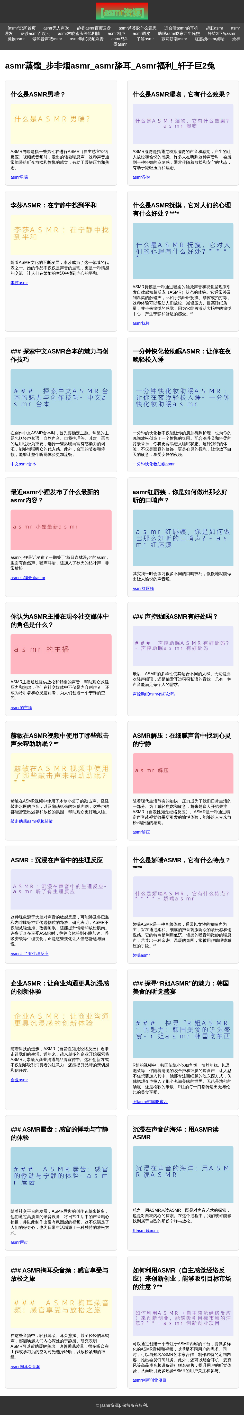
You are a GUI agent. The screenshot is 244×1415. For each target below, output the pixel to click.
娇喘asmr (141, 955)
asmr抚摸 (141, 323)
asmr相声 (116, 33)
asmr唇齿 (19, 1242)
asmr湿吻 (141, 177)
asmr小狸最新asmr (28, 578)
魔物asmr (16, 39)
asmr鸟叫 (120, 39)
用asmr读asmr (146, 1230)
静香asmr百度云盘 (94, 28)
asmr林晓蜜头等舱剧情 (79, 33)
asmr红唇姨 (143, 588)
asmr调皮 (141, 33)
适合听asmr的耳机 (181, 28)
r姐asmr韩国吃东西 (150, 1102)
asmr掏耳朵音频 (25, 1366)
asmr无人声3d (56, 28)
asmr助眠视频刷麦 (87, 39)
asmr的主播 (21, 707)
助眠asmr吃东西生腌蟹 (179, 33)
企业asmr (19, 1080)
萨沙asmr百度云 (35, 33)
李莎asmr (19, 283)
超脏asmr (214, 28)
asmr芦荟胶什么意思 (138, 28)
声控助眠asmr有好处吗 (154, 694)
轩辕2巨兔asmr (222, 33)
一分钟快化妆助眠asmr (154, 464)
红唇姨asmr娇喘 (210, 39)
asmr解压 (141, 832)
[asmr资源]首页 (21, 28)
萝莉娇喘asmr (174, 39)
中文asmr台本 (23, 464)
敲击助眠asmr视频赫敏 (32, 821)
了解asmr (145, 39)
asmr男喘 (19, 177)
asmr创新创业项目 (150, 1380)
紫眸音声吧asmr (47, 39)
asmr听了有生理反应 (30, 953)
